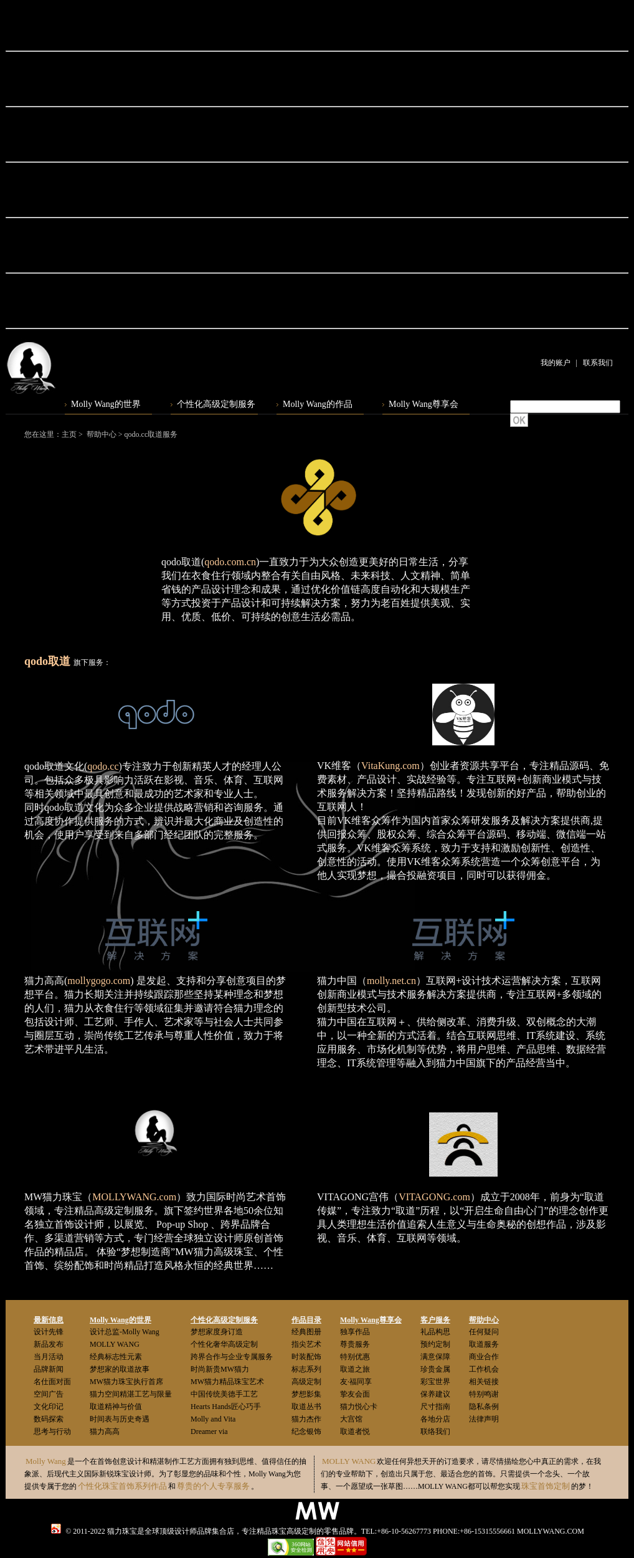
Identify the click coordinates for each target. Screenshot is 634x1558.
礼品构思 (435, 1331)
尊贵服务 (355, 1344)
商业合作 (484, 1356)
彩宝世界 (435, 1381)
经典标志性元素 (116, 1356)
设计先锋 (49, 1331)
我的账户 (555, 362)
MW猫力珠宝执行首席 (126, 1381)
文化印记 (49, 1406)
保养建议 (435, 1394)
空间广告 (49, 1394)
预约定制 (435, 1344)
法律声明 (484, 1419)
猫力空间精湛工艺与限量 (131, 1394)
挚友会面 (355, 1394)
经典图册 (306, 1331)
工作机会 (484, 1369)
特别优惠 (355, 1356)
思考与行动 (52, 1431)
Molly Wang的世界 (106, 404)
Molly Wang (46, 1461)
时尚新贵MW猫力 (220, 1369)
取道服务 (484, 1344)
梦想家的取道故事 (119, 1369)
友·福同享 (356, 1381)
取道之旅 (355, 1369)
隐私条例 (484, 1406)
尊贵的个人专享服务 (213, 1486)
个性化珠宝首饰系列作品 (122, 1486)
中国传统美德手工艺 (224, 1394)
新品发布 (49, 1344)
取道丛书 (306, 1406)
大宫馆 (351, 1419)
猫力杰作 (306, 1419)
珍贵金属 (435, 1369)
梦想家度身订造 (217, 1331)
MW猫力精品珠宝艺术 (227, 1381)
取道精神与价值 (116, 1406)
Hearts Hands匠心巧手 (226, 1406)
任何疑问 (484, 1331)
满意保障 (435, 1356)
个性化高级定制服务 (216, 404)
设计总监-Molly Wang (124, 1331)
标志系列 (306, 1369)
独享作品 (355, 1331)
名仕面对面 (52, 1381)
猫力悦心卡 (358, 1406)
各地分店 (435, 1419)
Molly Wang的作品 (317, 404)
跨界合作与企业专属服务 (232, 1356)
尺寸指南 (435, 1406)
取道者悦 (355, 1431)
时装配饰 (306, 1356)
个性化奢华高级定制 (224, 1344)
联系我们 (598, 362)
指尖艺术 (306, 1344)
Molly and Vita (213, 1419)
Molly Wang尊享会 (423, 404)
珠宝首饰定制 (545, 1486)
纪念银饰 (306, 1431)
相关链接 (484, 1381)
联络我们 (435, 1431)
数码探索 (49, 1419)
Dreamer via (209, 1431)
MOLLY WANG (115, 1344)
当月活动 (49, 1356)
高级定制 (306, 1381)
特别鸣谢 (484, 1394)
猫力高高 (105, 1431)
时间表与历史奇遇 (119, 1419)
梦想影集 (306, 1394)
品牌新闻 (49, 1369)
